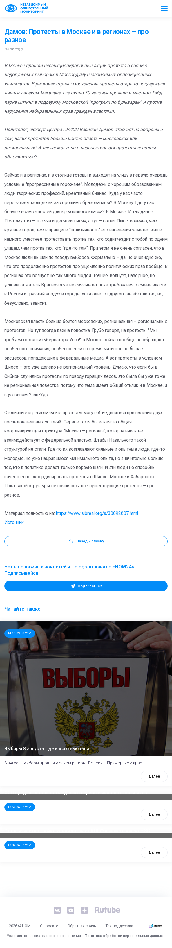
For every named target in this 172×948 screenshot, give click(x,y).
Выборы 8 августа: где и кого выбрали (46, 748)
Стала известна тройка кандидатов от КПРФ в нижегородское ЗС (77, 831)
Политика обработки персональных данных (124, 935)
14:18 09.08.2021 (20, 633)
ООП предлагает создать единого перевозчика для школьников (75, 793)
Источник (14, 522)
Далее (154, 776)
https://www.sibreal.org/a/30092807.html (97, 513)
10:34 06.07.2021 (20, 845)
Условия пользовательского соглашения (44, 935)
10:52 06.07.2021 (20, 807)
